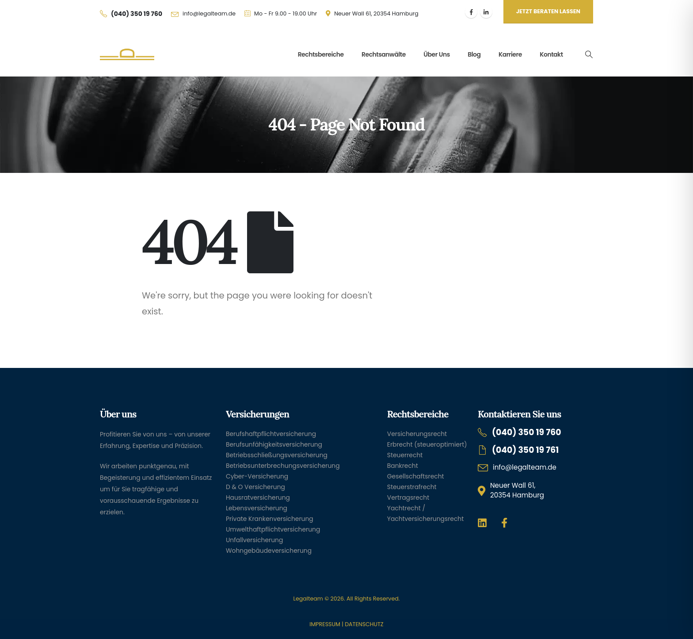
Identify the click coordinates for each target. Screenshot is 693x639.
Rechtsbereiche (321, 54)
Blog (474, 54)
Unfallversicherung (254, 540)
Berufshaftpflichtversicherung (271, 433)
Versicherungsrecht (417, 433)
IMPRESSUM (324, 624)
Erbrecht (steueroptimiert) (427, 444)
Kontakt (551, 54)
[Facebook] (471, 12)
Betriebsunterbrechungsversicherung (283, 465)
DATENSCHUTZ (364, 624)
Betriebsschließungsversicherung (276, 455)
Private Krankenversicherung (269, 518)
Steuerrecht (405, 455)
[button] (588, 54)
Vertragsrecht (408, 497)
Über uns (436, 54)
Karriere (510, 54)
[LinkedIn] (486, 12)
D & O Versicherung (255, 486)
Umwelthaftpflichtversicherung (273, 529)
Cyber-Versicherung (257, 476)
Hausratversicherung (258, 497)
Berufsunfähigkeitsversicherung (274, 444)
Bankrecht (402, 465)
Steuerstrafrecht (412, 486)
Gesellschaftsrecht (415, 476)
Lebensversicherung (256, 508)
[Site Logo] (127, 54)
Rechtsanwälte (384, 54)
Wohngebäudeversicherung (269, 550)
